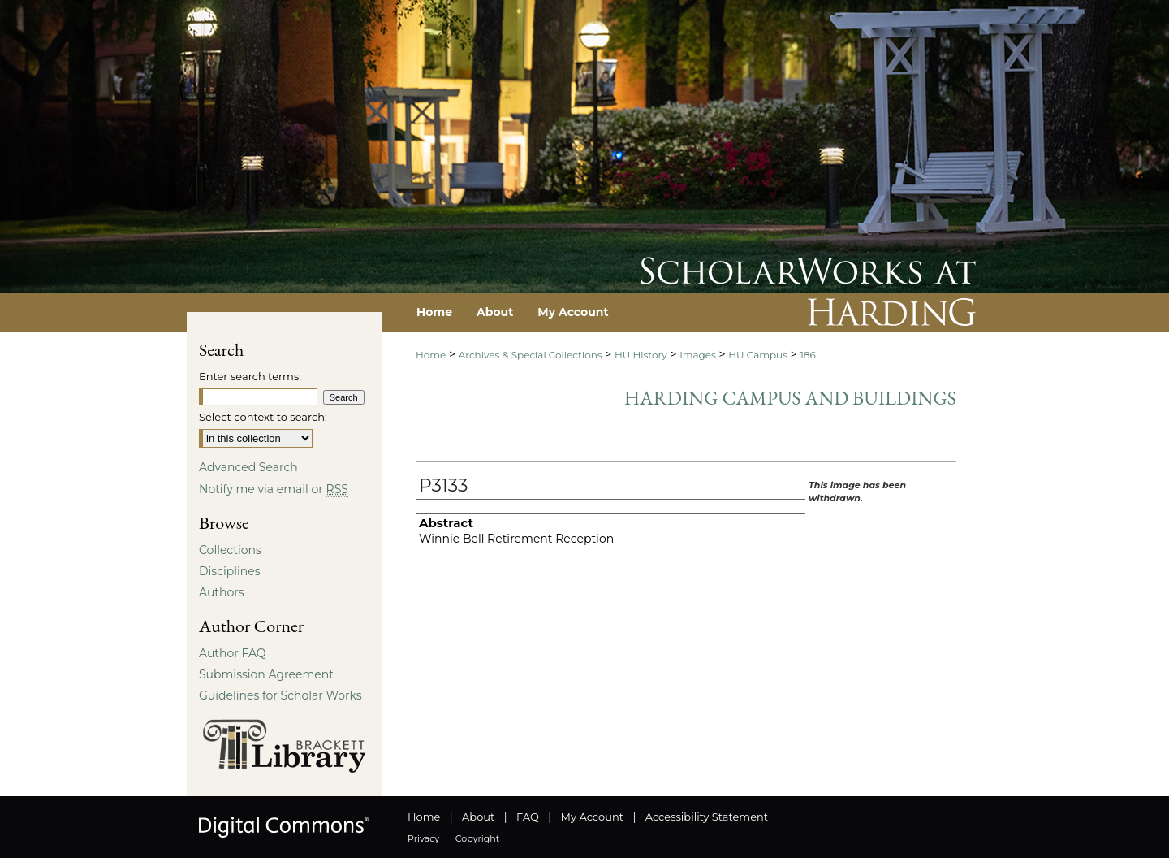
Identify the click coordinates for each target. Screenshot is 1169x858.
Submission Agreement (266, 674)
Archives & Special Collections (530, 355)
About (478, 816)
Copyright (477, 838)
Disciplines (229, 571)
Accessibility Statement (706, 816)
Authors (221, 592)
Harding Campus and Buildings (790, 397)
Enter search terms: (250, 376)
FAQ (527, 816)
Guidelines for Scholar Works (280, 695)
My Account (592, 816)
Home (431, 355)
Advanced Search (248, 467)
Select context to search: (263, 416)
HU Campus (757, 355)
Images (697, 355)
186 (807, 355)
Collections (230, 550)
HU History (641, 355)
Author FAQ (232, 653)
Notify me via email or (273, 489)
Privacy (423, 838)
